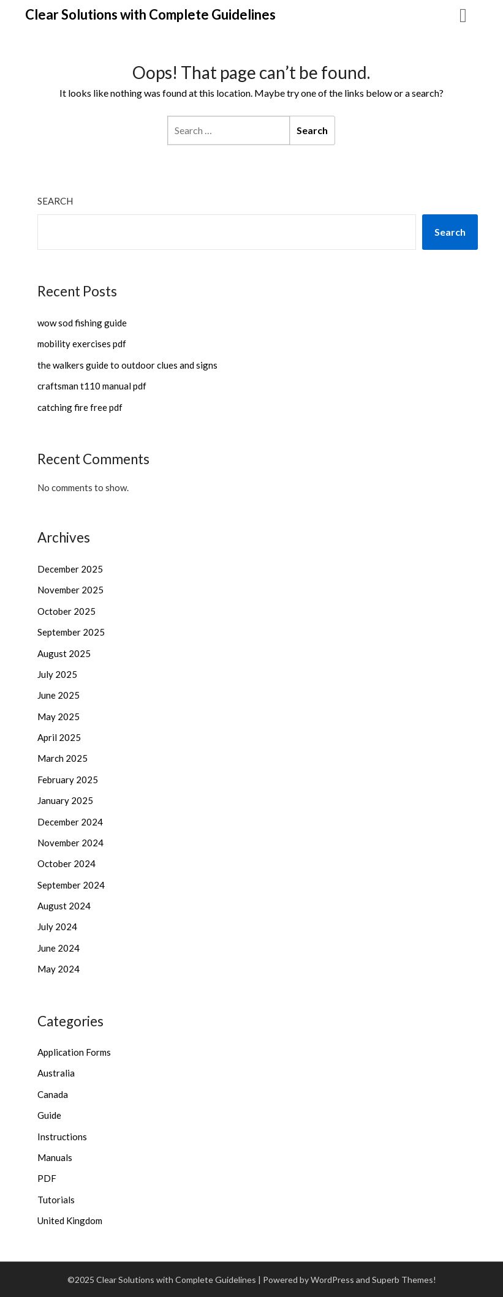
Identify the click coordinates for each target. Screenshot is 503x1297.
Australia (56, 1072)
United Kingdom (69, 1220)
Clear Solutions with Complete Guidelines (150, 14)
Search (55, 200)
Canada (52, 1094)
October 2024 (66, 863)
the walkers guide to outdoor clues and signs (127, 364)
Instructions (62, 1136)
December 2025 (70, 568)
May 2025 (58, 716)
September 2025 (71, 631)
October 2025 (66, 611)
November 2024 (70, 842)
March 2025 (62, 758)
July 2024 (57, 926)
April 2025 (59, 737)
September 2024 (71, 884)
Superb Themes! (404, 1279)
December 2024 (70, 821)
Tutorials (56, 1199)
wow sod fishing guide (82, 322)
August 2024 (64, 905)
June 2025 (58, 695)
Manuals (54, 1157)
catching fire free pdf (80, 407)
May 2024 (58, 968)
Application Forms (74, 1052)
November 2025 (70, 589)
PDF (46, 1178)
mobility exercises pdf (81, 343)
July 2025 (57, 674)
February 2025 (67, 779)
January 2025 (65, 800)
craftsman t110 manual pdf (91, 385)
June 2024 (58, 947)
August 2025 (64, 653)
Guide (49, 1115)
